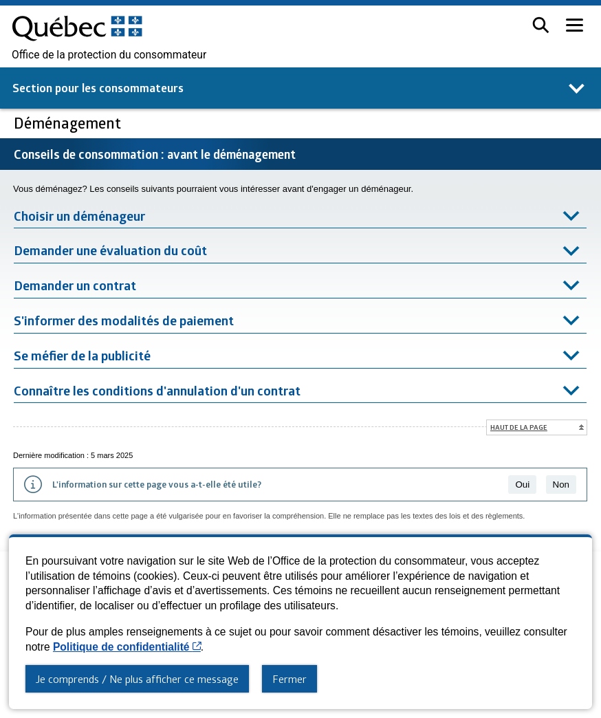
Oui (522, 484)
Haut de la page (518, 427)
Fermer (289, 679)
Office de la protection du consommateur (109, 55)
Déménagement (69, 123)
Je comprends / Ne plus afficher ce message (137, 679)
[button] (541, 25)
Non (561, 484)
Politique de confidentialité (127, 647)
